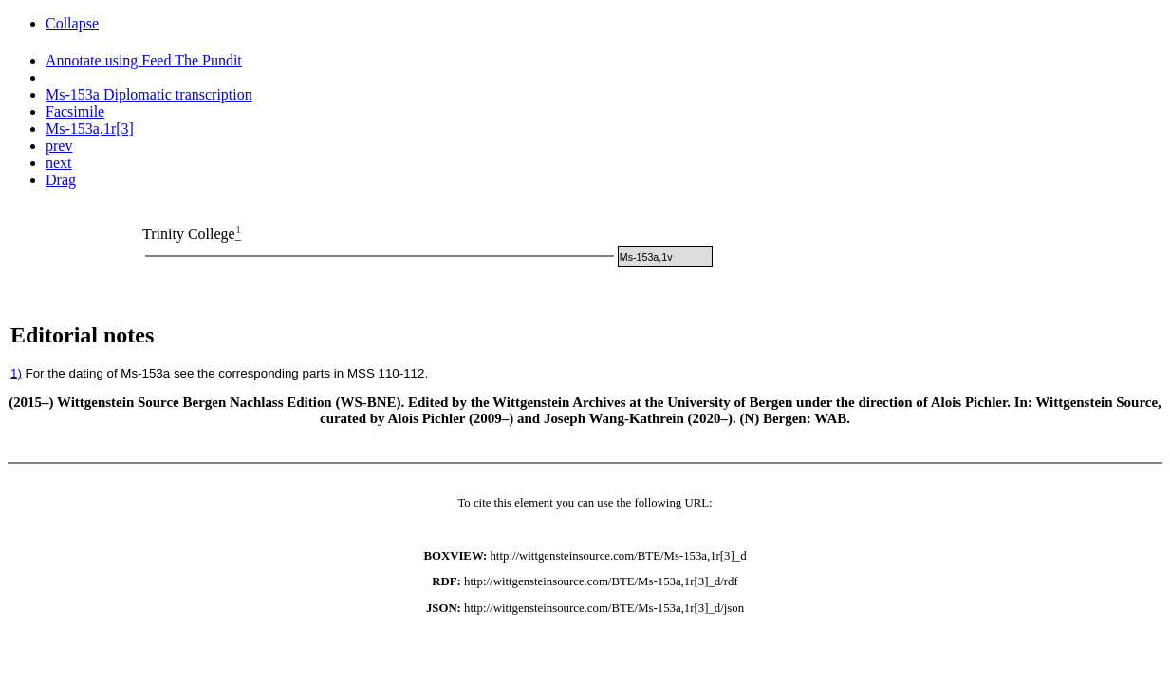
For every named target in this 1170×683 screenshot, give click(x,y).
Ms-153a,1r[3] (90, 128)
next (59, 163)
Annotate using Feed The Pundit (144, 60)
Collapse (72, 23)
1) (16, 373)
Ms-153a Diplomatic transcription (149, 94)
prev (59, 146)
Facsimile (75, 111)
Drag (61, 180)
